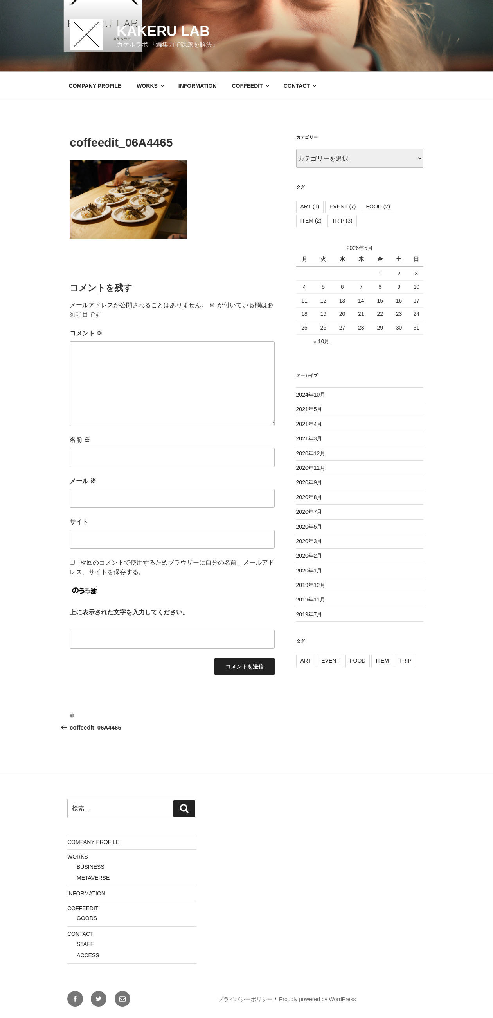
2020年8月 (309, 497)
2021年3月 (309, 438)
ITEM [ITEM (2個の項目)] (311, 220)
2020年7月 (309, 512)
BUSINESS (90, 867)
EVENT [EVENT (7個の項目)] (342, 206)
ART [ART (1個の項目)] (310, 206)
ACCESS (88, 955)
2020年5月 (309, 526)
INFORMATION (197, 86)
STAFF (85, 944)
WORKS (151, 86)
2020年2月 (309, 555)
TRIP (405, 661)
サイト (79, 521)
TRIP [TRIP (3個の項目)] (342, 220)
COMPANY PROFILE (95, 86)
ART (305, 661)
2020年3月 (309, 541)
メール (83, 481)
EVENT (330, 661)
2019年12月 (311, 585)
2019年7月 (309, 614)
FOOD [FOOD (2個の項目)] (378, 206)
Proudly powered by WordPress (317, 999)
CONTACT (300, 86)
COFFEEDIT (251, 86)
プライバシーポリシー (245, 999)
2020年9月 (309, 482)
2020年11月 (311, 468)
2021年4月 (309, 424)
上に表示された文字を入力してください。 (129, 612)
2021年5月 (309, 409)
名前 (80, 440)
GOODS (87, 918)
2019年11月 (311, 599)
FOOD (357, 661)
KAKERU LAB (163, 31)
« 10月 (321, 341)
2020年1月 (309, 570)
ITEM (382, 661)
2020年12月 (311, 453)
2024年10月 (311, 394)
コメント (86, 333)
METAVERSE (93, 878)
